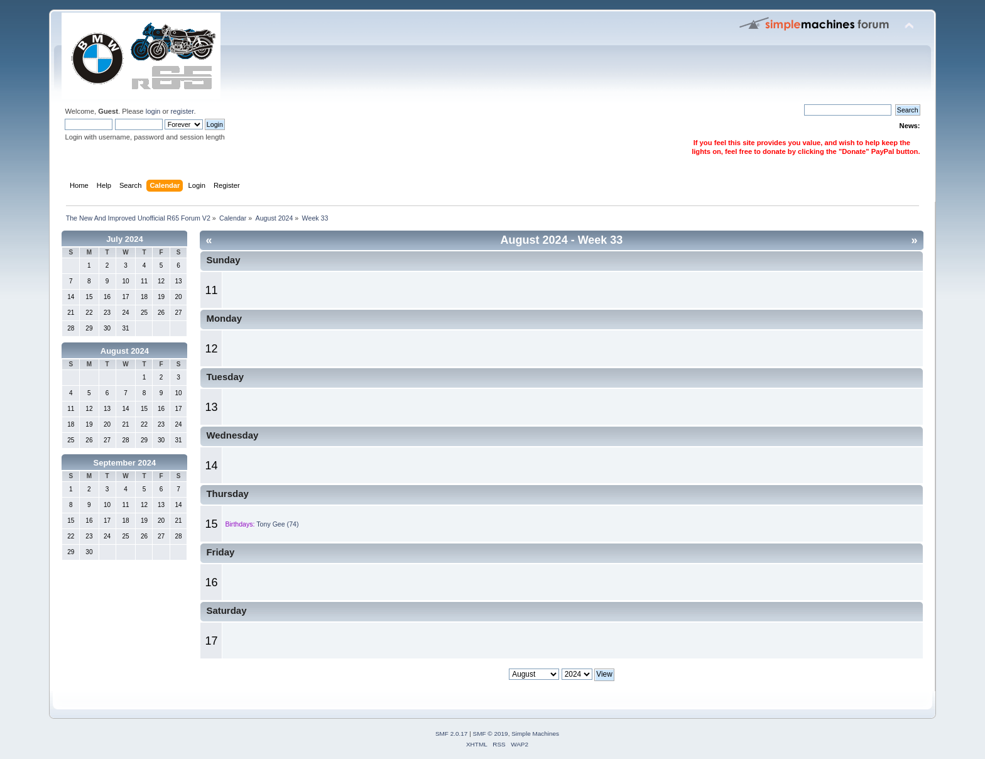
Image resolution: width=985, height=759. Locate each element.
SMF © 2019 (490, 733)
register (182, 111)
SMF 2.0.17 (451, 733)
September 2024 (125, 462)
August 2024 (125, 351)
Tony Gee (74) (277, 524)
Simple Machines (535, 733)
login (153, 111)
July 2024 (124, 239)
